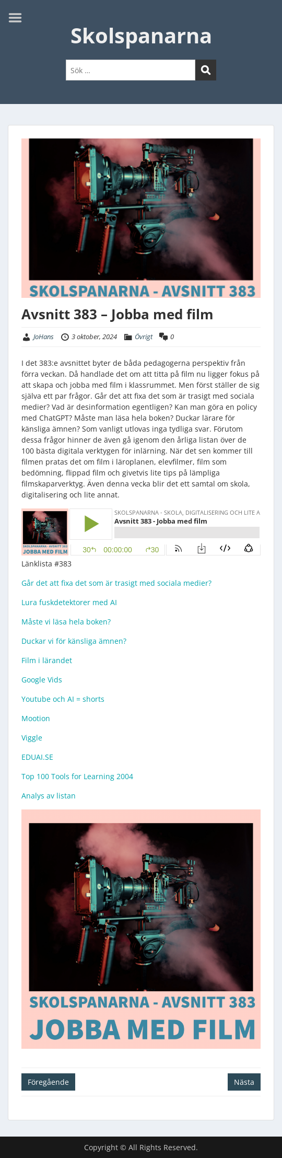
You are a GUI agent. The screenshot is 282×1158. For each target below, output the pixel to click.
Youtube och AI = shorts (62, 699)
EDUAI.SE (37, 757)
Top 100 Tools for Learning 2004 (77, 776)
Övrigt (143, 336)
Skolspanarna (141, 35)
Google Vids (41, 680)
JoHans (43, 336)
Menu (19, 17)
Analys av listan (48, 796)
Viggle (31, 738)
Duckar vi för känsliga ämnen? (73, 641)
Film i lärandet (46, 660)
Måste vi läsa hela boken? (66, 622)
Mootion (35, 718)
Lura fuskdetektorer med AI (69, 602)
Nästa (244, 1082)
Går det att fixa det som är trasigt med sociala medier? (116, 583)
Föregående (48, 1082)
